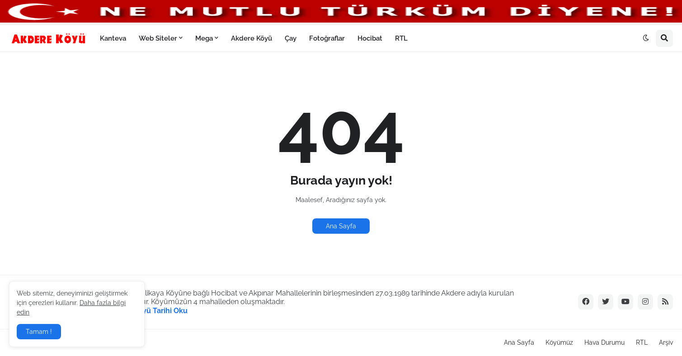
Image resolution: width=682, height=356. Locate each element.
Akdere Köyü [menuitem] (251, 38)
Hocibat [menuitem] (369, 38)
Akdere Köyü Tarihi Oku (147, 310)
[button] (646, 38)
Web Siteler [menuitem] (158, 38)
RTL (642, 342)
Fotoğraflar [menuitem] (327, 38)
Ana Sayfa (341, 226)
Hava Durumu (604, 342)
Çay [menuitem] (290, 38)
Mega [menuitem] (204, 38)
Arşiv (666, 342)
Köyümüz (559, 342)
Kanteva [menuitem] (113, 38)
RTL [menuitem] (401, 38)
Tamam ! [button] (39, 331)
